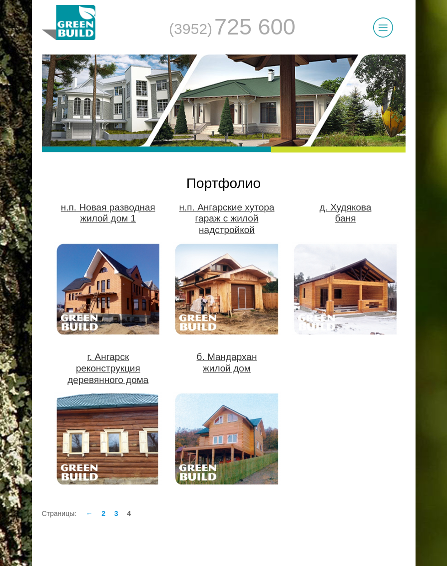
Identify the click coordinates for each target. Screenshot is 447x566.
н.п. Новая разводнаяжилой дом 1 (108, 213)
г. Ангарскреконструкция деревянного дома (107, 368)
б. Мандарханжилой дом (227, 363)
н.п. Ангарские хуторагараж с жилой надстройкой (227, 219)
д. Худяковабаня (346, 213)
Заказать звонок (229, 497)
